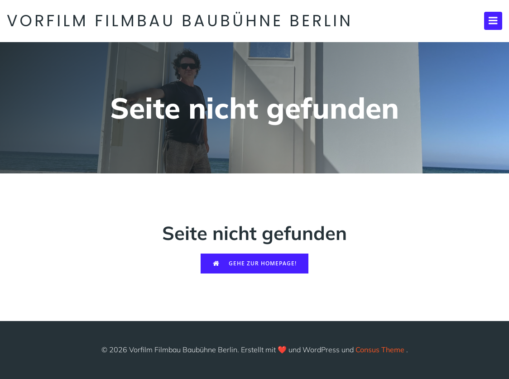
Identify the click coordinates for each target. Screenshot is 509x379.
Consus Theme (379, 349)
